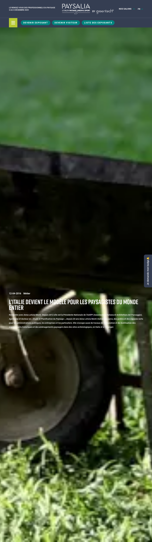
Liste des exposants (98, 23)
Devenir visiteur (66, 23)
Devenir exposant (35, 23)
